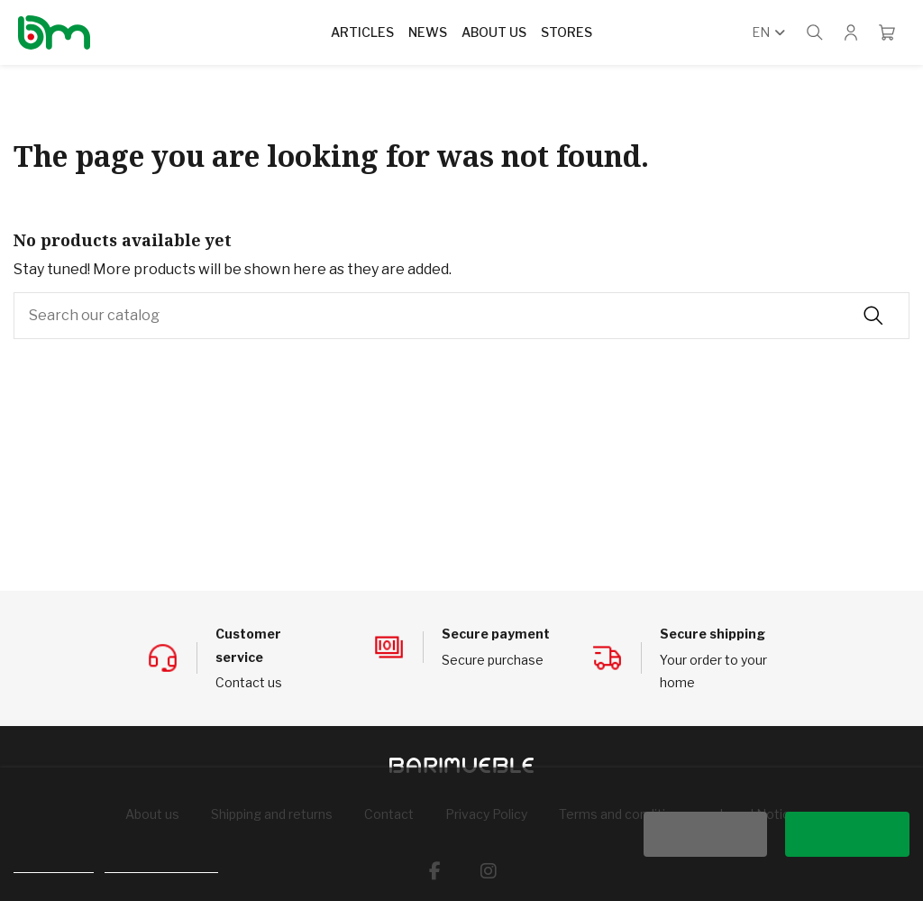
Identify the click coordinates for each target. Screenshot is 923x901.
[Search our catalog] (873, 315)
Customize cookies (161, 864)
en (770, 32)
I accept (847, 834)
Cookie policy (54, 864)
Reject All (705, 834)
